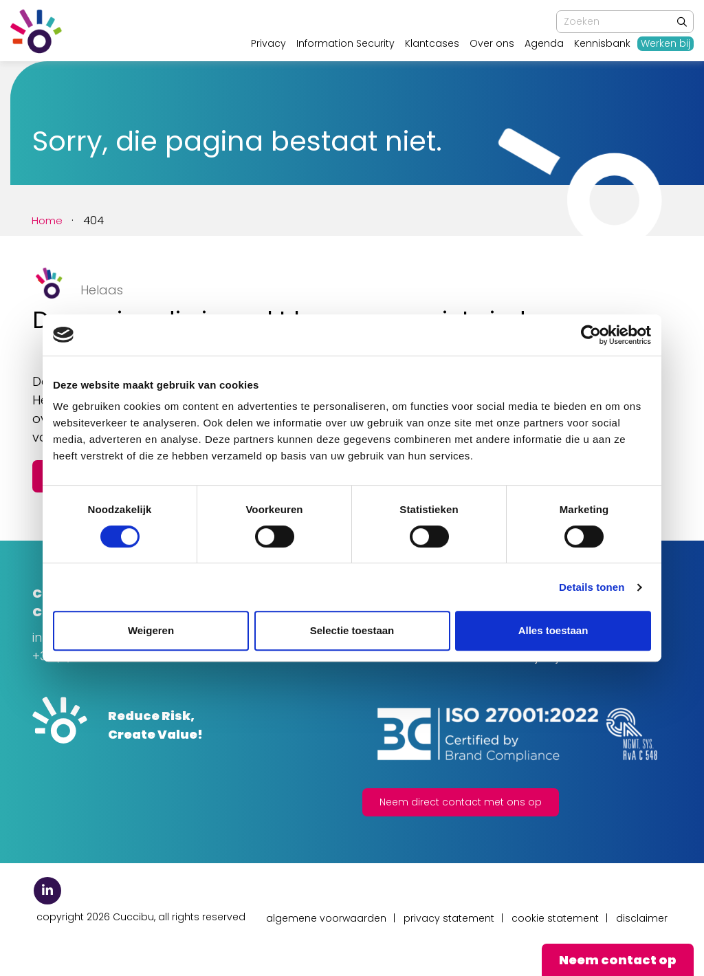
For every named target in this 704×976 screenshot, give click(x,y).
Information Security (345, 43)
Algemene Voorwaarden (326, 918)
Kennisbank (602, 43)
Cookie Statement (555, 918)
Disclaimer (642, 918)
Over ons (492, 43)
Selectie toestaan (352, 630)
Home (48, 220)
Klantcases (432, 43)
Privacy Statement (449, 918)
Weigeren (151, 630)
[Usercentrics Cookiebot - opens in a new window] (591, 335)
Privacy (268, 43)
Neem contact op (617, 959)
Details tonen (591, 587)
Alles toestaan (553, 630)
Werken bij (665, 43)
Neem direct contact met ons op (461, 802)
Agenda (544, 43)
